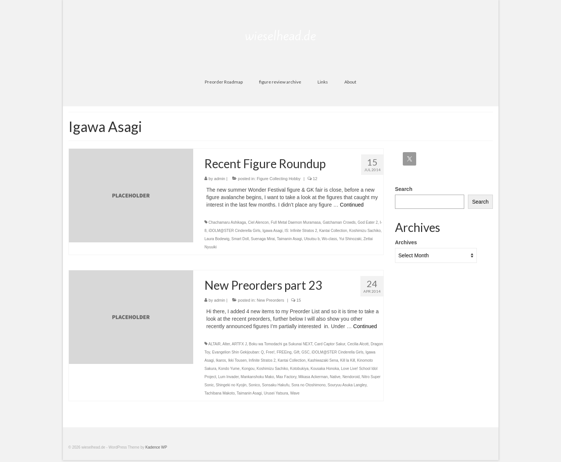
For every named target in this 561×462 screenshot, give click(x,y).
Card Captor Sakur (330, 344)
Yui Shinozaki (350, 239)
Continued (352, 205)
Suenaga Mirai (263, 239)
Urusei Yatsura (276, 393)
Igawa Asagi (272, 231)
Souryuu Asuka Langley (347, 385)
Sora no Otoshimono (308, 385)
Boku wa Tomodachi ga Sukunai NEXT (280, 344)
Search (403, 189)
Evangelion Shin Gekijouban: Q (238, 352)
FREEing (284, 352)
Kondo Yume (229, 369)
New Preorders (270, 300)
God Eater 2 (368, 222)
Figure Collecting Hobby (278, 178)
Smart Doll (240, 239)
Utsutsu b (312, 239)
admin (219, 178)
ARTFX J (239, 344)
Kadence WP (156, 447)
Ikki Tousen (237, 360)
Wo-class (329, 239)
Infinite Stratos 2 (262, 360)
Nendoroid (351, 377)
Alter (226, 344)
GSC (306, 352)
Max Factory (286, 377)
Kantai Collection (333, 231)
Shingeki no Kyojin (231, 385)
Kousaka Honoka (324, 369)
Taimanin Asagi (289, 239)
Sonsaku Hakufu (275, 385)
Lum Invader (228, 377)
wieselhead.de (280, 35)
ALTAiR (214, 344)
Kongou (248, 369)
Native (335, 377)
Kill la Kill (347, 360)
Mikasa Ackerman (313, 377)
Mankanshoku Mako (257, 377)
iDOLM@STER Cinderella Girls (234, 231)
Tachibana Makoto (219, 393)
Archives (406, 242)
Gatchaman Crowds (339, 222)
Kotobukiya (299, 369)
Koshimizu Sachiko (364, 231)
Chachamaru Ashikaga (227, 222)
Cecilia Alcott (358, 344)
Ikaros (221, 360)
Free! (270, 352)
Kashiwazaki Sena (323, 360)
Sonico (254, 385)
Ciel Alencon (258, 222)
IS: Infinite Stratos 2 (301, 231)
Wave (294, 393)
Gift (297, 352)
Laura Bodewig (216, 239)
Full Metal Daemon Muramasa (296, 222)
